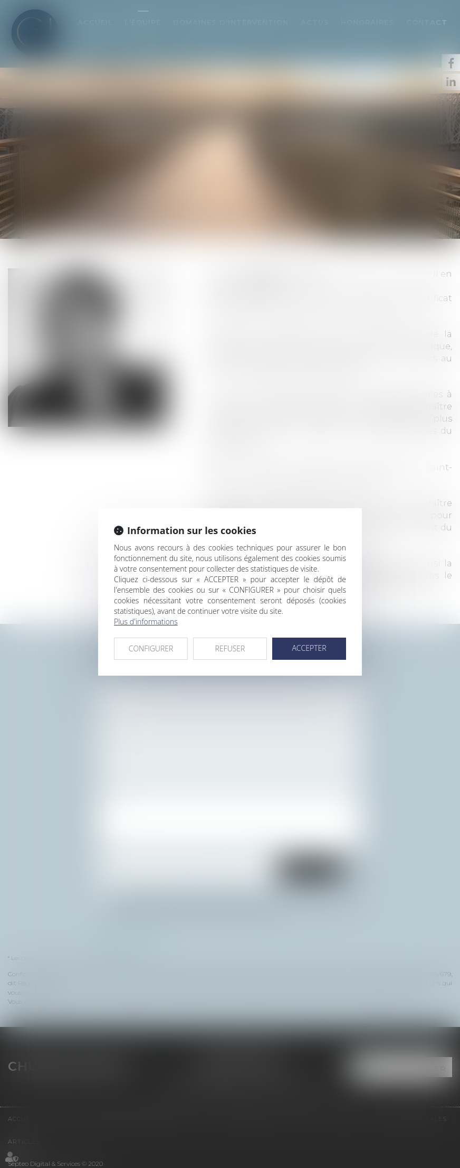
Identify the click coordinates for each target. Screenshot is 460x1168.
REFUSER (230, 648)
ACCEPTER (309, 648)
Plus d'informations (146, 621)
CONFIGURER (151, 648)
